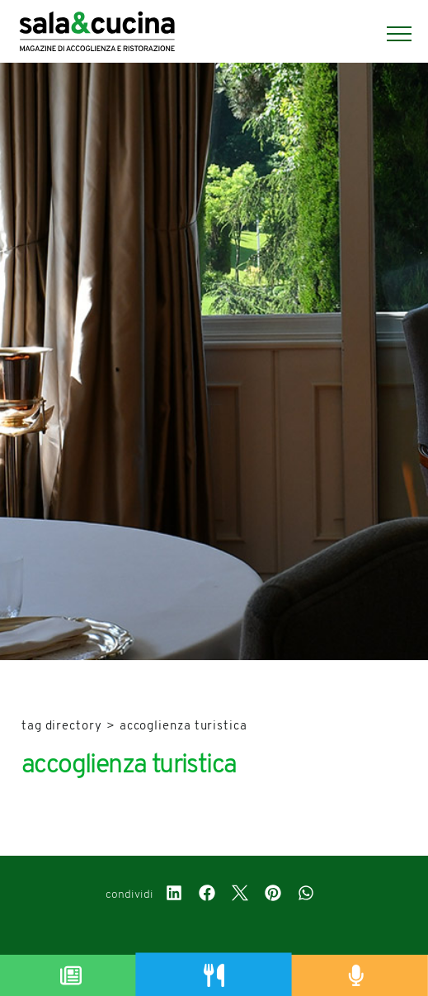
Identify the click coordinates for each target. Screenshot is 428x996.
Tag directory (61, 726)
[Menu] (391, 33)
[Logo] (99, 33)
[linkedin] (174, 895)
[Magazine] (71, 975)
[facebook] (207, 895)
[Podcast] (356, 975)
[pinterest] (273, 895)
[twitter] (240, 895)
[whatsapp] (306, 895)
